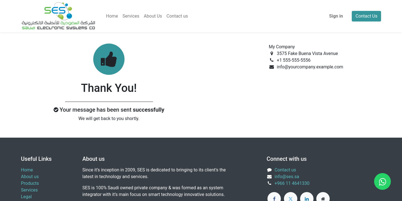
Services (29, 190)
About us (30, 176)
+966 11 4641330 (292, 183)
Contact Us (366, 16)
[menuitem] (112, 16)
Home (27, 170)
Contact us (285, 170)
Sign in (336, 16)
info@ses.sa (287, 176)
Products (30, 183)
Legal (26, 196)
